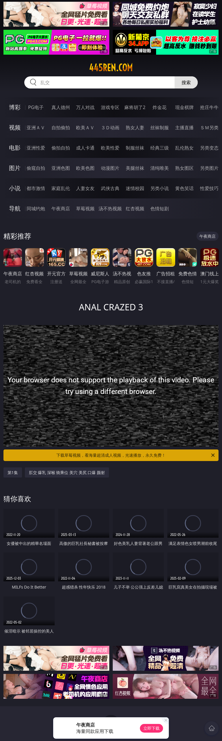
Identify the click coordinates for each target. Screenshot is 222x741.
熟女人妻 (135, 127)
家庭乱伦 (60, 188)
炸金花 (159, 107)
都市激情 (36, 188)
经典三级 (159, 148)
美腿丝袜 (135, 168)
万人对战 (85, 107)
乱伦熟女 (184, 148)
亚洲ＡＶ (36, 127)
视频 (15, 127)
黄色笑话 (184, 188)
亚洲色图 (60, 168)
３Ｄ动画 (110, 127)
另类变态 (209, 148)
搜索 (186, 82)
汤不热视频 (110, 208)
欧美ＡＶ (85, 127)
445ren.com (111, 67)
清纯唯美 (159, 168)
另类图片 (209, 168)
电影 (15, 148)
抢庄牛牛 (209, 107)
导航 (15, 208)
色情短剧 (159, 208)
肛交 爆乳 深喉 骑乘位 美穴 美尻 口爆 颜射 (67, 472)
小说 (15, 188)
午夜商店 (60, 208)
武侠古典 (110, 188)
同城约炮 (36, 208)
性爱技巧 (209, 188)
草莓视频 (85, 208)
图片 (15, 168)
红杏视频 (135, 208)
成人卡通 (85, 148)
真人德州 (60, 107)
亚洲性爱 (36, 148)
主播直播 (184, 127)
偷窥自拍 (36, 168)
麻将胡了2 (134, 107)
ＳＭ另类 (209, 127)
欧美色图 (85, 168)
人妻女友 (85, 188)
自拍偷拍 (60, 127)
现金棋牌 (184, 107)
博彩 (15, 107)
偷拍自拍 (60, 148)
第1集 (13, 472)
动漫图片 (110, 168)
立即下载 (151, 728)
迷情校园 (135, 188)
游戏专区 (110, 107)
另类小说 (159, 188)
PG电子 (35, 107)
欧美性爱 (110, 148)
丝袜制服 (159, 127)
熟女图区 (184, 168)
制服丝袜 (135, 148)
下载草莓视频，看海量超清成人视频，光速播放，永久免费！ (136, 455)
